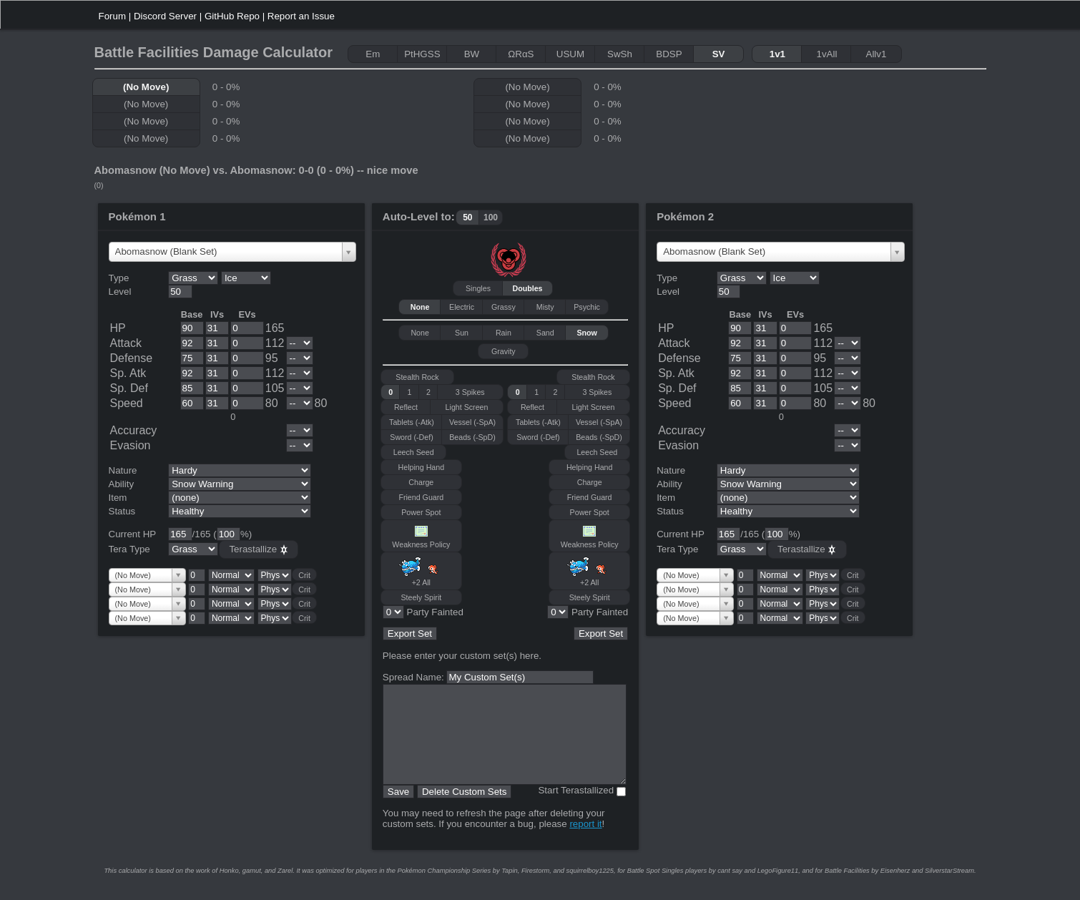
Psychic (587, 307)
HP (118, 328)
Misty (545, 307)
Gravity (503, 351)
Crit (304, 575)
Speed (126, 403)
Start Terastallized (576, 809)
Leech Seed (413, 452)
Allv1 (876, 54)
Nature (123, 470)
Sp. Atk (128, 373)
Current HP (133, 534)
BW (471, 54)
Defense (131, 358)
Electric (461, 307)
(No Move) (146, 87)
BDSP (669, 54)
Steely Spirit (421, 597)
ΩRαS (521, 54)
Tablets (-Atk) (411, 422)
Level (120, 291)
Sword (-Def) (411, 437)
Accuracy (133, 430)
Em (372, 54)
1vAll (826, 54)
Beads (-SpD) (472, 437)
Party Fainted (435, 612)
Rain (503, 332)
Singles (478, 288)
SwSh (619, 54)
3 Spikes (470, 392)
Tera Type (129, 549)
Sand (545, 332)
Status (122, 511)
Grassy (503, 307)
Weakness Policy (421, 536)
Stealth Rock (417, 377)
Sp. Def (129, 388)
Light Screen (467, 407)
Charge (420, 482)
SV (718, 54)
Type (119, 278)
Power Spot (421, 512)
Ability (121, 484)
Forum (113, 16)
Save (398, 811)
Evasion (130, 445)
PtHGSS (422, 54)
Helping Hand (421, 467)
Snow (586, 332)
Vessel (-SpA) (472, 422)
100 (490, 217)
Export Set (410, 633)
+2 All (421, 571)
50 (467, 217)
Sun (461, 332)
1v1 (777, 54)
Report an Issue (301, 16)
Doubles (528, 288)
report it (585, 843)
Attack (126, 343)
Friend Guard (420, 497)
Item (118, 497)
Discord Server (165, 16)
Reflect (406, 407)
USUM (570, 54)
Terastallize (258, 549)
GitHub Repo (232, 16)
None (420, 307)
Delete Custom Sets (464, 811)
